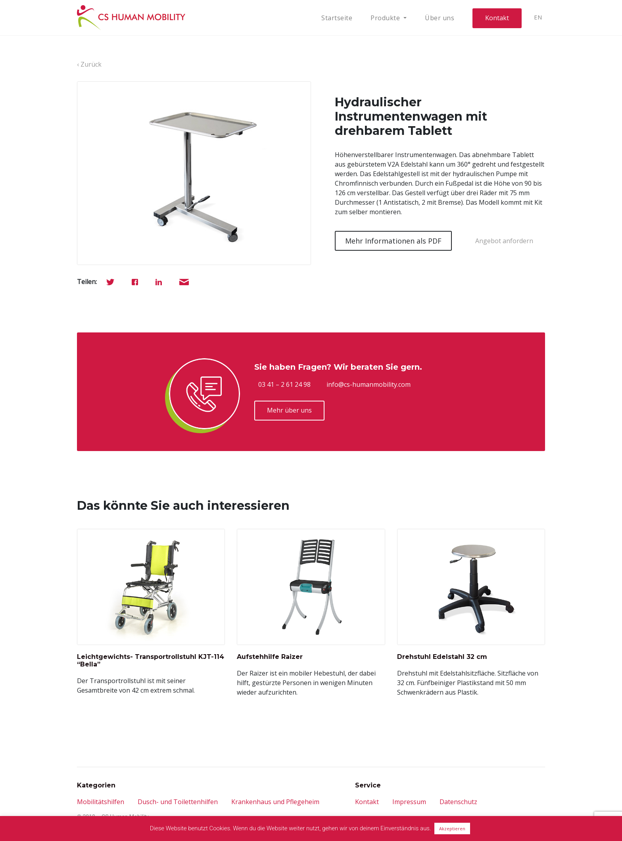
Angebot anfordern (504, 240)
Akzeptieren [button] (452, 828)
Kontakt (497, 17)
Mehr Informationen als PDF (393, 241)
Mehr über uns (289, 410)
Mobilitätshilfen (100, 801)
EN (538, 17)
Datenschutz (458, 801)
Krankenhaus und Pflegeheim (275, 801)
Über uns (439, 17)
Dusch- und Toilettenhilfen (178, 801)
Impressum (409, 801)
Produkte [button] (386, 17)
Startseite (336, 17)
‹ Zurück (89, 64)
